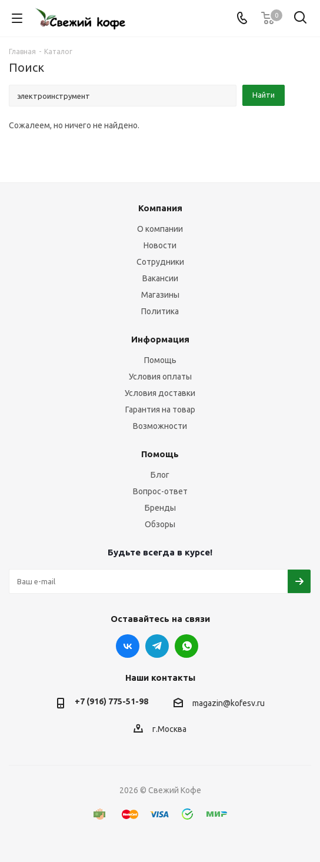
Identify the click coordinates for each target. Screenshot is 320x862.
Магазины (160, 294)
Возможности (160, 426)
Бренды (160, 507)
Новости (160, 245)
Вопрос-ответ (160, 491)
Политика (160, 311)
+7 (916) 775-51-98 (111, 701)
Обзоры (160, 524)
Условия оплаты (160, 376)
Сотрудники (160, 262)
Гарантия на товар (160, 409)
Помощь (160, 360)
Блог (160, 475)
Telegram (157, 646)
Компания (160, 208)
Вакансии (160, 278)
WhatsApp (186, 646)
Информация (160, 339)
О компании (160, 229)
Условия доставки (160, 393)
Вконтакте (127, 646)
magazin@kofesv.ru (228, 703)
